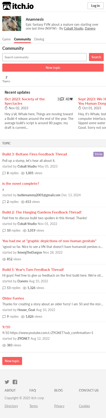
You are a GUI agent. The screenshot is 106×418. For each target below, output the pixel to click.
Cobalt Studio (27, 166)
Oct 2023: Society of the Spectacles (25, 101)
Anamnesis (35, 19)
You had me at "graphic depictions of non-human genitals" (49, 240)
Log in (95, 6)
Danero (22, 281)
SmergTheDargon (29, 252)
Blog (58, 390)
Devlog (39, 39)
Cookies (84, 406)
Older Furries (13, 298)
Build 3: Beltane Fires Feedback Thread (34, 154)
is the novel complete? (20, 183)
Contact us (89, 390)
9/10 (6, 327)
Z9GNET (23, 338)
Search (96, 57)
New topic (53, 68)
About (10, 390)
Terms (33, 406)
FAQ (32, 390)
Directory (11, 406)
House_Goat (26, 310)
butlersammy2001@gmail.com (38, 195)
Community (22, 39)
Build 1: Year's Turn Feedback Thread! (33, 269)
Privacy (59, 406)
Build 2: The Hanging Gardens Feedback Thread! (42, 212)
